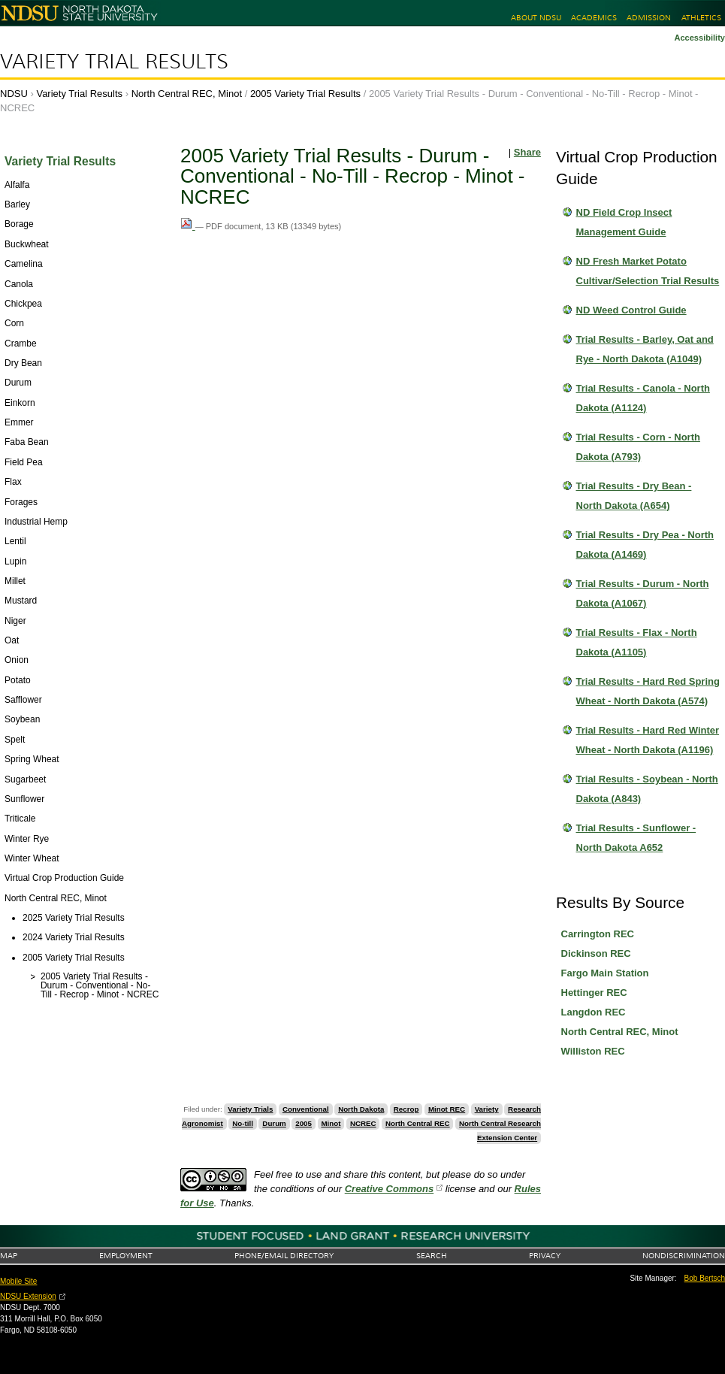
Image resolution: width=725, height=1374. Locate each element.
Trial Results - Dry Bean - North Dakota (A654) (634, 495)
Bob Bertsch (704, 1278)
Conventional (305, 1109)
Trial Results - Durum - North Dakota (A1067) (642, 593)
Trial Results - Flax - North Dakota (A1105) (636, 642)
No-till (242, 1123)
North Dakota (361, 1109)
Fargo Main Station (605, 973)
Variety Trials (250, 1109)
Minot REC (446, 1109)
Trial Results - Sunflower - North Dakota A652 (636, 837)
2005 (303, 1123)
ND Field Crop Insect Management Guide (624, 222)
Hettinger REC (594, 992)
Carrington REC (598, 934)
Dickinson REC (596, 953)
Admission (649, 18)
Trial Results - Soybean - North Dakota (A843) (647, 788)
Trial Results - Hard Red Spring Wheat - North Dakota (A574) (648, 691)
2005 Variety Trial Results (305, 93)
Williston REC (593, 1051)
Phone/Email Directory (284, 1256)
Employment (126, 1256)
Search (431, 1256)
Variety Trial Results (114, 62)
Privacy (544, 1256)
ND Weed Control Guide (631, 310)
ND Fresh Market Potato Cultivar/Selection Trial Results (648, 271)
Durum (273, 1123)
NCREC (363, 1123)
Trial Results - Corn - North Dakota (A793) (638, 446)
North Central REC (417, 1123)
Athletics (701, 18)
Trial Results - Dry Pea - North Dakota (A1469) (645, 544)
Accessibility (699, 37)
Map (8, 1256)
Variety (487, 1109)
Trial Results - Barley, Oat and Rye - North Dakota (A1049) (645, 349)
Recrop (406, 1109)
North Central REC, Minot (186, 93)
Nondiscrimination (683, 1256)
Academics (594, 18)
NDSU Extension (28, 1296)
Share (527, 152)
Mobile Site (18, 1281)
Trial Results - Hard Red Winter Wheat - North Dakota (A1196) (648, 740)
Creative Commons (389, 1188)
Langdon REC (593, 1012)
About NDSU (536, 18)
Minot (330, 1123)
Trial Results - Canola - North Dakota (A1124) (643, 398)
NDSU (14, 93)
